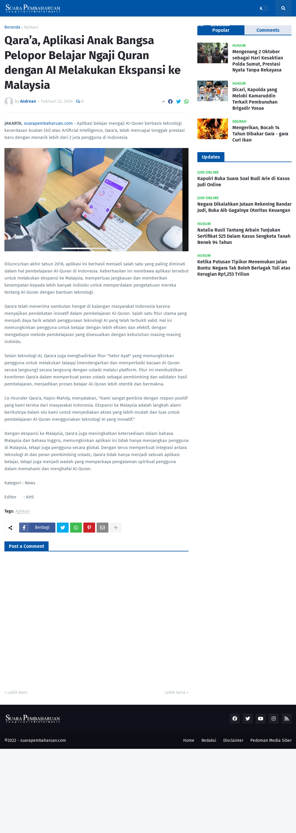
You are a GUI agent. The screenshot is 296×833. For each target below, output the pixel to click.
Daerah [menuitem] (112, 24)
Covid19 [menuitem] (35, 24)
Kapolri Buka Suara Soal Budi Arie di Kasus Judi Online (243, 181)
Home (188, 740)
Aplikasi (22, 511)
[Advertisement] (148, 790)
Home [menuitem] (14, 24)
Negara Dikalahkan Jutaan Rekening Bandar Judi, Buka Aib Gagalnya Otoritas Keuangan (244, 207)
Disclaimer (233, 740)
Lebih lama (175, 692)
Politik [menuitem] (164, 24)
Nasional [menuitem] (61, 24)
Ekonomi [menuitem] (140, 24)
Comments (268, 30)
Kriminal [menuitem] (87, 24)
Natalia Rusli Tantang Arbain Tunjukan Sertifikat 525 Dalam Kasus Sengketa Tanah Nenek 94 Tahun (243, 236)
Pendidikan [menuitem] (191, 24)
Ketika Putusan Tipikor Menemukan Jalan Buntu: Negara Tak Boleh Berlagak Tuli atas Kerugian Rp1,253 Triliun (243, 268)
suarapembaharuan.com (48, 123)
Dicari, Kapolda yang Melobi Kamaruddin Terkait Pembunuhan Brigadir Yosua (254, 99)
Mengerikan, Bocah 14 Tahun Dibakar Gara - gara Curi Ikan (260, 134)
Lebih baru (17, 692)
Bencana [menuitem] (220, 24)
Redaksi (208, 740)
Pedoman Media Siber (271, 740)
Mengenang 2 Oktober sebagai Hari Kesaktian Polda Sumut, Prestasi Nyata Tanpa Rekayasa (257, 61)
